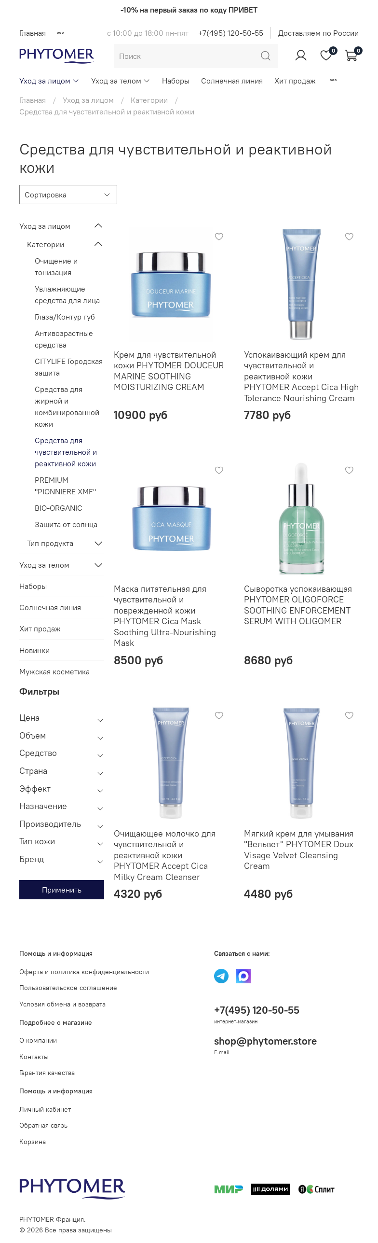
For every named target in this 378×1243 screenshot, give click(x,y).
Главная (32, 33)
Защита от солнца (66, 524)
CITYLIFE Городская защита (69, 366)
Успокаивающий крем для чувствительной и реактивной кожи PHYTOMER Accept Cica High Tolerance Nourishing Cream (301, 376)
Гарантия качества (47, 1072)
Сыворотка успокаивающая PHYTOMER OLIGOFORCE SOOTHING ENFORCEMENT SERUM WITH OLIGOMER (298, 605)
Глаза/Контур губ (65, 316)
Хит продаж (295, 80)
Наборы (175, 80)
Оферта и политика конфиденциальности (84, 971)
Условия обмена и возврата (62, 1004)
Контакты (34, 1056)
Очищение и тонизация (56, 266)
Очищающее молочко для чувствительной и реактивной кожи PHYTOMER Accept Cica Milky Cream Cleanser (165, 855)
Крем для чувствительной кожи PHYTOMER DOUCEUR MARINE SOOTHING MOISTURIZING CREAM (169, 371)
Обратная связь (43, 1125)
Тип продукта (50, 543)
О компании (38, 1040)
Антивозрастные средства (64, 338)
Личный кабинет (45, 1109)
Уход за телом (120, 80)
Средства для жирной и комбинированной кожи (67, 406)
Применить (61, 889)
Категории (149, 100)
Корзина (32, 1141)
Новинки (34, 650)
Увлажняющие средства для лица (67, 294)
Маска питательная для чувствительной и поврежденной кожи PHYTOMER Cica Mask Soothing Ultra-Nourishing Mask (165, 616)
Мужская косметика (54, 671)
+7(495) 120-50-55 (230, 33)
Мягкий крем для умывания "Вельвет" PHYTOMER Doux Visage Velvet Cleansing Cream (298, 850)
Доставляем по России (318, 33)
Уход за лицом (49, 80)
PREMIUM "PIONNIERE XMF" (65, 485)
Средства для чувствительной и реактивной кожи (66, 451)
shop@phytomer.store (265, 1040)
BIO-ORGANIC (58, 508)
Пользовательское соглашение (68, 987)
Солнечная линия (232, 80)
